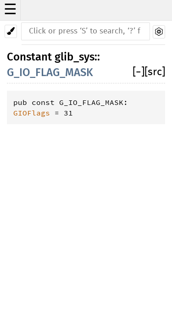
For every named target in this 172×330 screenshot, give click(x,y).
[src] (154, 72)
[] (138, 72)
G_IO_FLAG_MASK (50, 72)
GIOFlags (31, 112)
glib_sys (74, 56)
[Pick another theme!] (11, 31)
